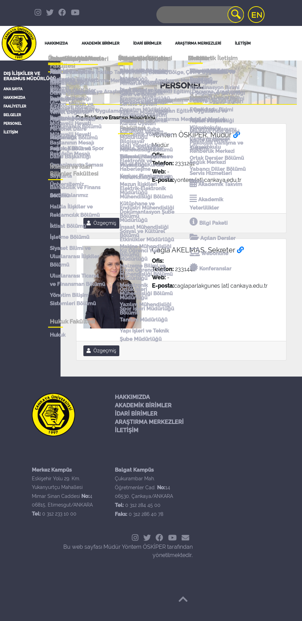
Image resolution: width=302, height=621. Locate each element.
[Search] (199, 14)
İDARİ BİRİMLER (147, 43)
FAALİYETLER (14, 106)
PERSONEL (12, 124)
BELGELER (12, 115)
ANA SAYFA (12, 89)
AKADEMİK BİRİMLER (143, 405)
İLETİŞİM (10, 132)
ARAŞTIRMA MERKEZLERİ (149, 422)
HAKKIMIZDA (14, 98)
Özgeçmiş (101, 223)
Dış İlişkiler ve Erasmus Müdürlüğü (29, 76)
